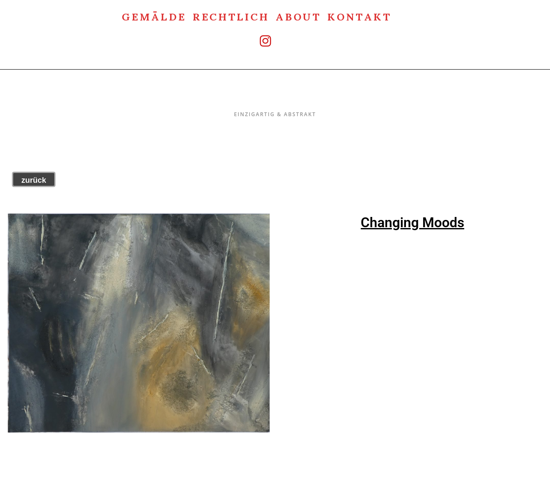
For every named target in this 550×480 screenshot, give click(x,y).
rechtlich (231, 16)
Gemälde (154, 16)
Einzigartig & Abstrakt (275, 96)
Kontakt (359, 16)
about (298, 16)
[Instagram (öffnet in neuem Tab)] (256, 40)
